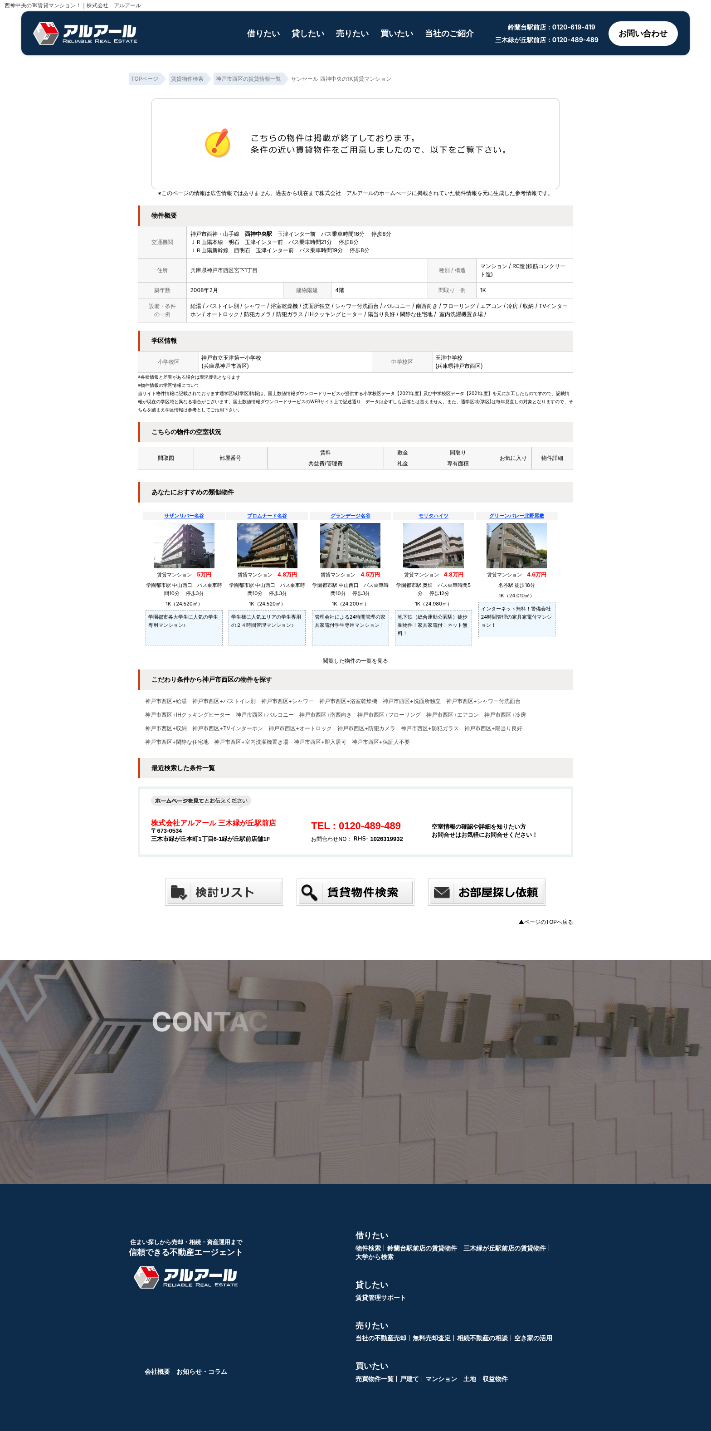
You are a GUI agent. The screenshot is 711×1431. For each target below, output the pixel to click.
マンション (441, 1378)
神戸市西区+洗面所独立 (412, 701)
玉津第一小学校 (242, 357)
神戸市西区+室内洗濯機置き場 (251, 742)
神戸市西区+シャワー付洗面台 (483, 701)
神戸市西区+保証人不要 (381, 742)
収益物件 (495, 1378)
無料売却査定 (432, 1338)
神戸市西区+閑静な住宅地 (177, 742)
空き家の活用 (533, 1338)
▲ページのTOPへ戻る (546, 921)
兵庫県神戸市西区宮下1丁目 (224, 270)
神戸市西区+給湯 (166, 701)
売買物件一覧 (375, 1378)
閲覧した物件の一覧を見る (355, 660)
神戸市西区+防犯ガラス (430, 728)
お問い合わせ (642, 33)
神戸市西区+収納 (166, 728)
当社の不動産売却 (381, 1338)
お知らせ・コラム (201, 1371)
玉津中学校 (449, 357)
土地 (469, 1378)
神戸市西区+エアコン (452, 715)
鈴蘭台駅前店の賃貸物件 (422, 1248)
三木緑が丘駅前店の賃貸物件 (504, 1248)
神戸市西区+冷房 (505, 715)
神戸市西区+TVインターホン (227, 728)
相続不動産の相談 (482, 1338)
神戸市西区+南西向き (325, 715)
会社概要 (157, 1371)
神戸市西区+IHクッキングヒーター (187, 715)
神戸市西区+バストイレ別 (224, 701)
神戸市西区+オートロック (300, 728)
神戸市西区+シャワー (287, 701)
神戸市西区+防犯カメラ (366, 728)
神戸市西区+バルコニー (265, 715)
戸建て (409, 1378)
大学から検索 (375, 1256)
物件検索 (368, 1248)
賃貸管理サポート (381, 1297)
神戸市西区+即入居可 (320, 742)
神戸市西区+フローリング (389, 715)
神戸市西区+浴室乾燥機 (348, 701)
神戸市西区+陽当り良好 (493, 728)
